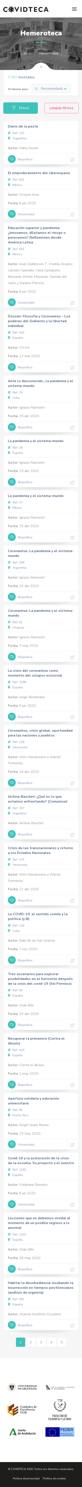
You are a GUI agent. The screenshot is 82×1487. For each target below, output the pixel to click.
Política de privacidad (26, 1478)
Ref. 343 (16, 333)
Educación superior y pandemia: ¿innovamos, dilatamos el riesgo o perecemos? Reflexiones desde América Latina (37, 235)
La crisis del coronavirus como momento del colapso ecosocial (35, 673)
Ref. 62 (15, 622)
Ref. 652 (16, 180)
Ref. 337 (16, 808)
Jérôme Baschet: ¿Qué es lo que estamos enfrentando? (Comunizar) (38, 799)
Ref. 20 (15, 392)
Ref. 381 (16, 1299)
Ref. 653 (16, 249)
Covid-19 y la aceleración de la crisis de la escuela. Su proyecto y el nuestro (41, 1160)
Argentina (17, 138)
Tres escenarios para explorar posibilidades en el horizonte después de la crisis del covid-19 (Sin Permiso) (40, 979)
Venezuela (17, 747)
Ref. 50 (15, 990)
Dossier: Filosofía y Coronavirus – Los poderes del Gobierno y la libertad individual (39, 321)
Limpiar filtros (61, 108)
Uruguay (16, 627)
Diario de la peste (23, 126)
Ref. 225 (16, 859)
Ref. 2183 (17, 1170)
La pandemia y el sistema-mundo (36, 441)
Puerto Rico (18, 1115)
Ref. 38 (15, 448)
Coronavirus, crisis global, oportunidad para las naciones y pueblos (40, 733)
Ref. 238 (16, 562)
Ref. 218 (16, 742)
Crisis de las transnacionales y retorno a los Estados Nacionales (40, 850)
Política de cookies (54, 1478)
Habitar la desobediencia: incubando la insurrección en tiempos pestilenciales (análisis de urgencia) (40, 1288)
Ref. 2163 (17, 1234)
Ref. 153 (16, 133)
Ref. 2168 (17, 682)
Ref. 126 (16, 926)
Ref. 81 (15, 1110)
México (15, 185)
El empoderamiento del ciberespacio (39, 173)
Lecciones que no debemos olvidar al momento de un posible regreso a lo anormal (39, 1223)
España (15, 338)
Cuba (14, 398)
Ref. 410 (16, 1050)
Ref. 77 (15, 502)
